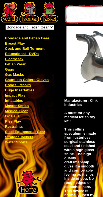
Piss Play (13, 121)
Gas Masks (14, 75)
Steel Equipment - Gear (25, 132)
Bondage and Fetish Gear (27, 38)
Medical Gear (16, 111)
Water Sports (16, 142)
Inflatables (14, 101)
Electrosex (14, 59)
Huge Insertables (19, 90)
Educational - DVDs (22, 54)
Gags (9, 69)
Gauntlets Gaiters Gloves (27, 80)
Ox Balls (12, 116)
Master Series (17, 106)
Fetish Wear (15, 64)
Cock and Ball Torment (24, 49)
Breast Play (15, 43)
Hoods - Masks (18, 85)
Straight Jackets (19, 137)
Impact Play (15, 95)
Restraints (14, 126)
